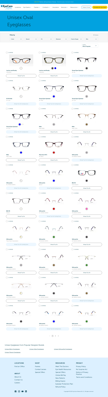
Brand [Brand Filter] (31, 39)
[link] (21, 60)
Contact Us (18, 380)
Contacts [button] (46, 7)
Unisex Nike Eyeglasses (36, 349)
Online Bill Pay (61, 375)
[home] (7, 7)
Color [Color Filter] (16, 39)
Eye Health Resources (63, 369)
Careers (17, 383)
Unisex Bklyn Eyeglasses (12, 349)
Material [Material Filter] (61, 39)
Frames (37, 366)
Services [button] (64, 7)
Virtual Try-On (21, 75)
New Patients (60, 378)
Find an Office (19, 366)
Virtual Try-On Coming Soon (87, 75)
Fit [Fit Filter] (46, 39)
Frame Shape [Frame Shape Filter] (76, 39)
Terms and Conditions (84, 377)
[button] (58, 336)
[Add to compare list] (7, 52)
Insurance (55, 7)
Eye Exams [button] (27, 7)
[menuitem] (27, 7)
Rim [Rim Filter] (91, 39)
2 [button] (55, 336)
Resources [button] (74, 7)
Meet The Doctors (62, 366)
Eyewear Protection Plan (64, 384)
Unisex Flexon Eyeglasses (12, 352)
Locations (18, 7)
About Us (17, 377)
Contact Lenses (40, 369)
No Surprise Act (81, 369)
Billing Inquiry (60, 381)
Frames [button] (37, 7)
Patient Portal (86, 7)
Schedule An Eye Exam (99, 7)
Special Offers (40, 372)
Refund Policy (60, 387)
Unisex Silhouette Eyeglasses (63, 349)
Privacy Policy (81, 366)
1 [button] (52, 336)
